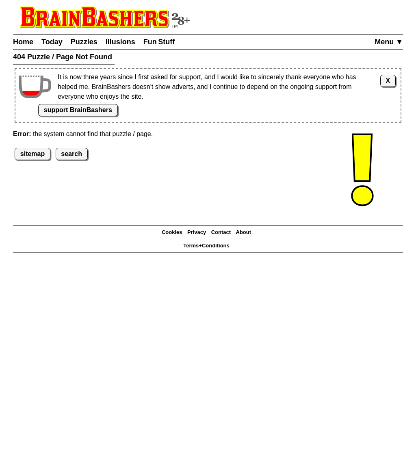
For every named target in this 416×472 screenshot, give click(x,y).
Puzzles (84, 42)
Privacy (196, 232)
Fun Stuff (159, 42)
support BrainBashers (78, 109)
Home (23, 42)
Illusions (120, 42)
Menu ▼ (389, 42)
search (71, 153)
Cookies (172, 232)
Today (52, 42)
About (243, 232)
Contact (221, 232)
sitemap (32, 153)
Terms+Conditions (206, 245)
